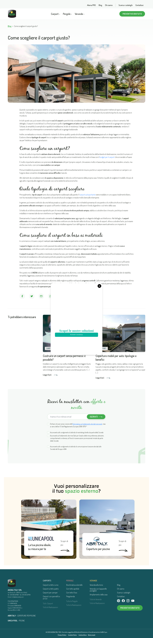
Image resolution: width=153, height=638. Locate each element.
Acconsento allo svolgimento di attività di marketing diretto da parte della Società (76, 432)
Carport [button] (55, 13)
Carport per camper (50, 592)
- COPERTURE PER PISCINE (22, 615)
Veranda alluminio (96, 585)
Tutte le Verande (96, 599)
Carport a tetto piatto (51, 589)
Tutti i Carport (48, 603)
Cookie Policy (72, 635)
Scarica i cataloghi (126, 5)
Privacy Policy (62, 635)
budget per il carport (107, 157)
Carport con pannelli (51, 597)
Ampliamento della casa (98, 594)
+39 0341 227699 (14, 595)
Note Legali (91, 635)
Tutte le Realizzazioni (50, 607)
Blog (100, 5)
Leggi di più (50, 374)
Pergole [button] (67, 13)
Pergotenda (70, 596)
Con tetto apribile (72, 589)
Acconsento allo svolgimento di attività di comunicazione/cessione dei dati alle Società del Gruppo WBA (75, 447)
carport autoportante (87, 194)
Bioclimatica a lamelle (74, 585)
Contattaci (140, 5)
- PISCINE (16, 620)
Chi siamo (109, 5)
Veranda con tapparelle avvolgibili (98, 590)
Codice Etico (83, 635)
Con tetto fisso (71, 592)
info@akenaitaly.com (18, 597)
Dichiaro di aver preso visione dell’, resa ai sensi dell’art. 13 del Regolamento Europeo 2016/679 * (77, 425)
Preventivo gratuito (132, 14)
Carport (50, 348)
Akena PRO (91, 5)
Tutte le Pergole (71, 601)
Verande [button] (79, 13)
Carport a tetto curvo (50, 585)
